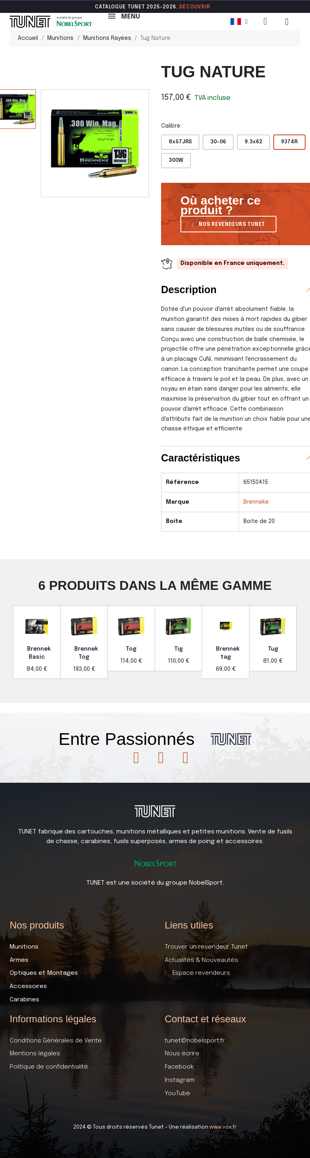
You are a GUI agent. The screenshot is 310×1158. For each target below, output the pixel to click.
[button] (228, 224)
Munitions (24, 947)
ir (207, 7)
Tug (273, 649)
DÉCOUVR (192, 7)
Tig (178, 649)
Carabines (24, 1000)
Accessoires (28, 986)
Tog (131, 649)
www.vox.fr (223, 1127)
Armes (19, 960)
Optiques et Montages (44, 973)
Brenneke (256, 502)
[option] (37, 642)
